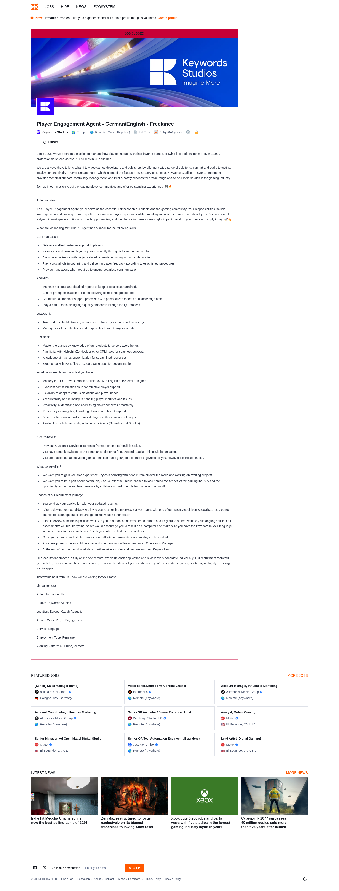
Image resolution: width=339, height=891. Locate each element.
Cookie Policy (173, 879)
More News (297, 773)
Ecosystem (104, 7)
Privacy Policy (153, 879)
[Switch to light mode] (305, 879)
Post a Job (83, 879)
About (97, 879)
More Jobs (298, 675)
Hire (65, 7)
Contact (109, 879)
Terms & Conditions (129, 879)
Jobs (49, 7)
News (81, 7)
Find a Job (67, 879)
